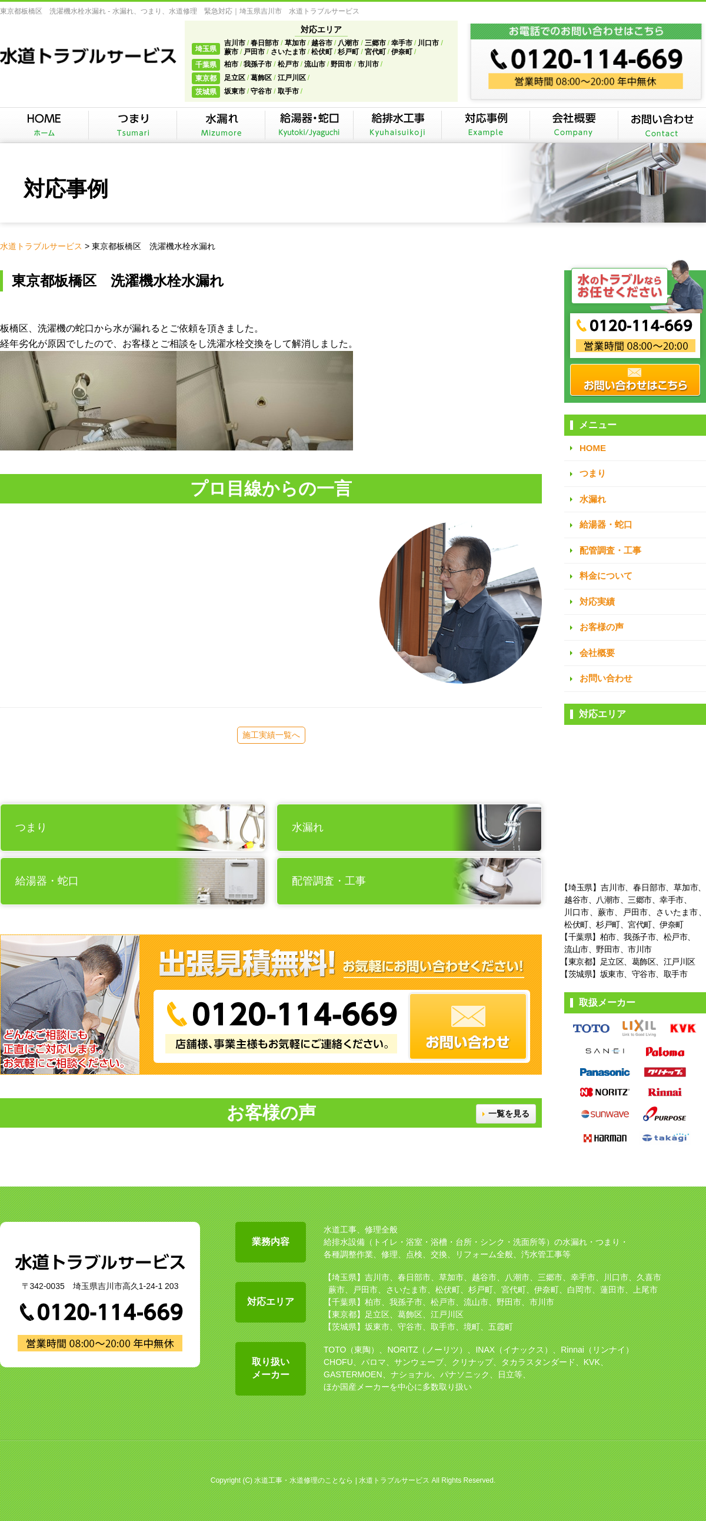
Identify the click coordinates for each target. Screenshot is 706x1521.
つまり (593, 473)
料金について (606, 576)
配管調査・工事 (610, 550)
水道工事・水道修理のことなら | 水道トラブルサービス (341, 1480)
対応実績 (597, 602)
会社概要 (597, 653)
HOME (593, 448)
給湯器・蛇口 (606, 524)
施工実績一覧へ (271, 735)
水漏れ (593, 499)
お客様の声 (602, 627)
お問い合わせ (606, 678)
